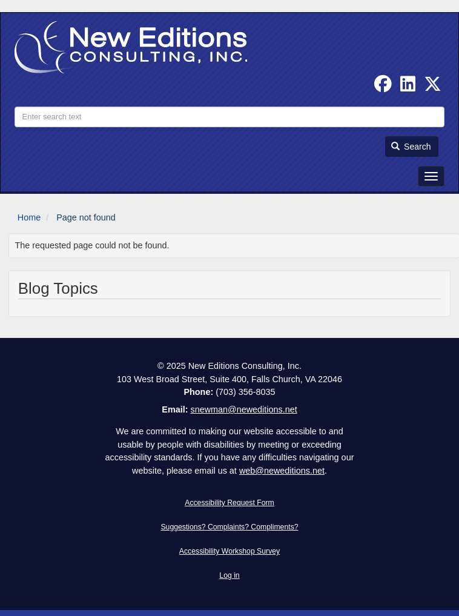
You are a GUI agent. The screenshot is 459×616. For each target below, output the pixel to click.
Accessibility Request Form (229, 502)
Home (29, 217)
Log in (229, 575)
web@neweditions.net (282, 470)
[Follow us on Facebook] (383, 87)
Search (411, 146)
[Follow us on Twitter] (432, 87)
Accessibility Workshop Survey (229, 551)
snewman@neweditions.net (243, 409)
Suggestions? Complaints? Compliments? (229, 527)
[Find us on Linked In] (407, 87)
